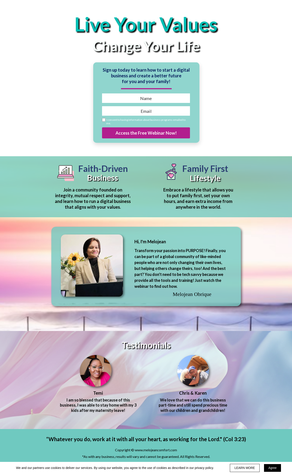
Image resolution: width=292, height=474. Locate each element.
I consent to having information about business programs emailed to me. (146, 121)
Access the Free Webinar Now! (146, 132)
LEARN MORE (244, 468)
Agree (272, 468)
